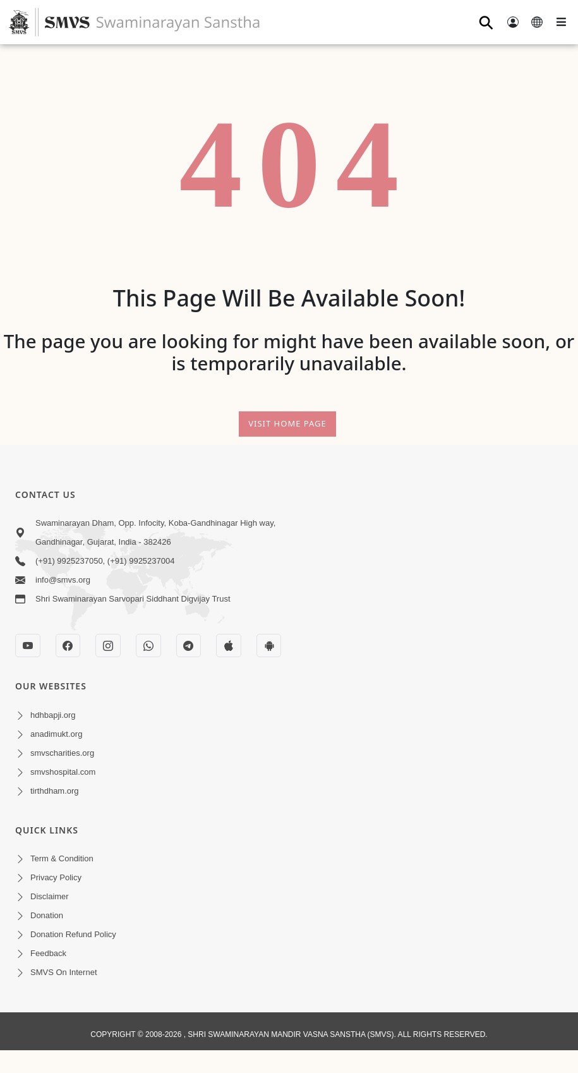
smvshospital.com (62, 772)
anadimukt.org (56, 734)
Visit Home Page (287, 423)
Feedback (48, 953)
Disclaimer (49, 896)
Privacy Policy (55, 877)
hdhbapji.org (53, 715)
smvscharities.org (62, 753)
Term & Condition (61, 858)
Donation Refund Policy (73, 934)
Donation (46, 915)
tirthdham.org (54, 791)
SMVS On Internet (63, 972)
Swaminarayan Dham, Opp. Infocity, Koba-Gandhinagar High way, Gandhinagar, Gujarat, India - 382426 (155, 532)
